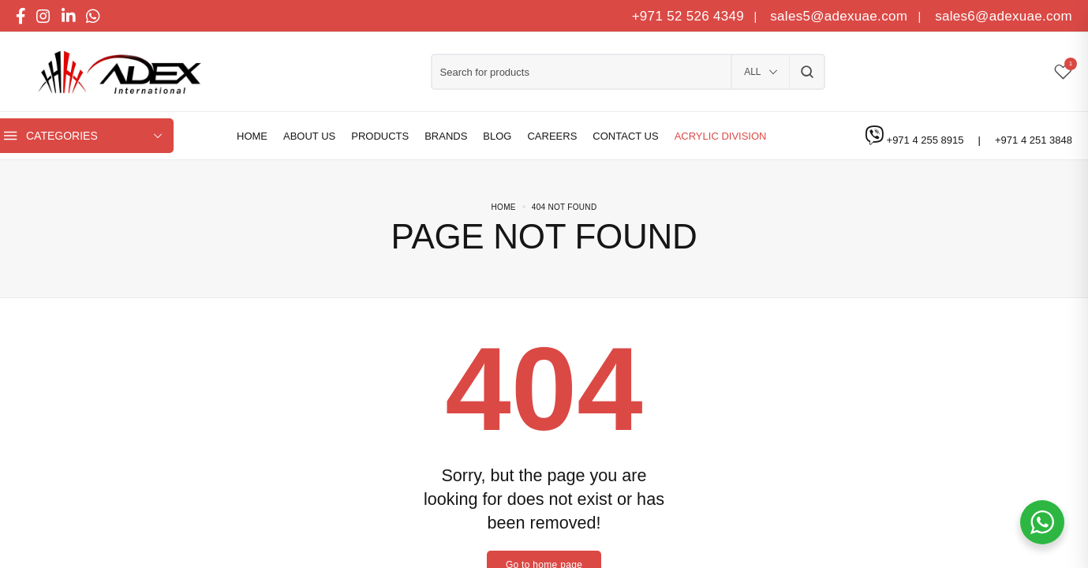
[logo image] (114, 72)
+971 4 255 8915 (927, 140)
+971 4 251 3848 (1033, 140)
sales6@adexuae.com (1001, 16)
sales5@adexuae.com (840, 16)
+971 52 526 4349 (688, 16)
